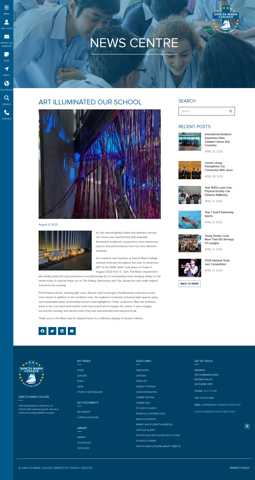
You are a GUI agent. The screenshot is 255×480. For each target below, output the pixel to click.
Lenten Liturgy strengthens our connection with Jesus (219, 166)
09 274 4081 (210, 391)
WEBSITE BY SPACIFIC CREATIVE (73, 468)
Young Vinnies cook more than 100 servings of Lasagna (219, 240)
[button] (43, 331)
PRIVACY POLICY (240, 468)
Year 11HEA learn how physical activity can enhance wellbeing (218, 191)
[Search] (231, 111)
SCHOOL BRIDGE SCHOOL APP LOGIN (215, 412)
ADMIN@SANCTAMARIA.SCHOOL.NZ (221, 405)
